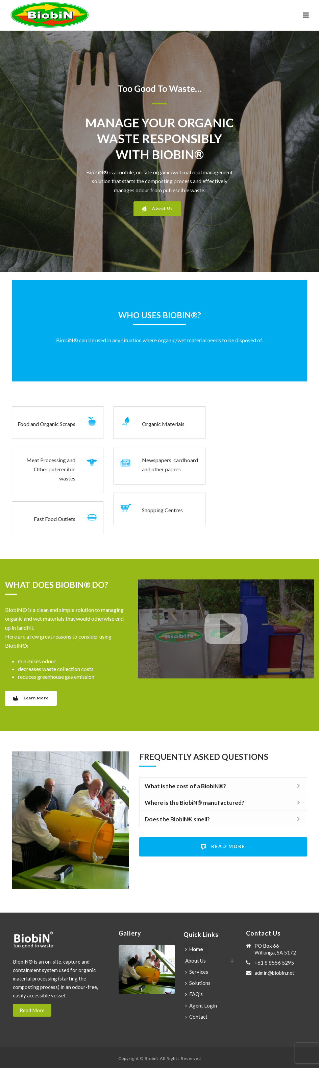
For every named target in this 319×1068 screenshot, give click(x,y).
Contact (196, 1017)
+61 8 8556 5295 (274, 963)
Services (196, 972)
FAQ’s (194, 994)
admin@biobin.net (274, 973)
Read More (32, 1010)
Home (194, 949)
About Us (195, 961)
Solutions (198, 983)
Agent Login (201, 1005)
